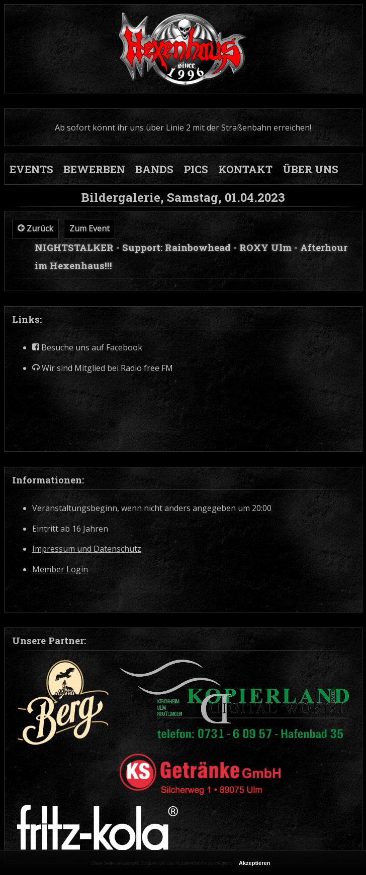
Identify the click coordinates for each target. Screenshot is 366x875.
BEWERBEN (94, 169)
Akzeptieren (254, 863)
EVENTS (31, 169)
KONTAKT (245, 169)
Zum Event (89, 228)
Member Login (60, 569)
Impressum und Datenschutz (86, 549)
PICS (196, 169)
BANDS (154, 169)
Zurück (35, 228)
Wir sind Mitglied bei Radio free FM (102, 368)
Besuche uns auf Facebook (87, 347)
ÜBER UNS (310, 169)
